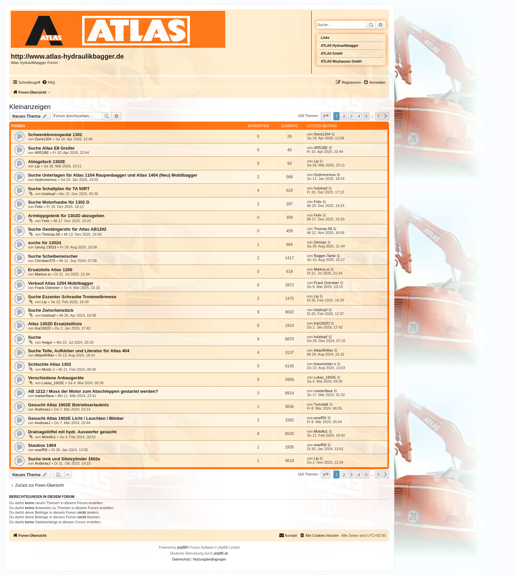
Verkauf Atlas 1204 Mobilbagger (60, 283)
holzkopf (48, 194)
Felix (39, 207)
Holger (47, 342)
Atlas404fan (44, 355)
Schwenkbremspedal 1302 (55, 134)
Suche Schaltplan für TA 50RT (59, 188)
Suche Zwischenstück (51, 310)
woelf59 (320, 418)
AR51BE (42, 153)
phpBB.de (221, 553)
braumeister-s (325, 364)
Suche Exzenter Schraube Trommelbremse (72, 296)
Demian (320, 242)
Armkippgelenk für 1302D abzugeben (66, 215)
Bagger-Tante (325, 256)
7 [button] (378, 116)
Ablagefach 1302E (46, 161)
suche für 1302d (44, 242)
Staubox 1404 (42, 445)
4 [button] (358, 116)
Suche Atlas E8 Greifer (51, 148)
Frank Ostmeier (47, 288)
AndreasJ (42, 409)
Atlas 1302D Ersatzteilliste (55, 323)
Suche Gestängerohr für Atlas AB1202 (67, 229)
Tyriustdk (321, 404)
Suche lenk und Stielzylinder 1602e (64, 458)
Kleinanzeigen (30, 106)
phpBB (182, 547)
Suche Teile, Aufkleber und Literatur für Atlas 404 (78, 350)
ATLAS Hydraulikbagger (339, 45)
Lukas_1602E (53, 383)
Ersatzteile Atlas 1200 (50, 269)
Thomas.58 (51, 234)
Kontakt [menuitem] (288, 535)
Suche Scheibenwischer (53, 256)
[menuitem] (48, 82)
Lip (37, 166)
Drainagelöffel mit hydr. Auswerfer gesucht (72, 431)
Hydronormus (46, 180)
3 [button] (351, 116)
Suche (34, 337)
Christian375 (45, 261)
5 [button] (366, 116)
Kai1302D (43, 328)
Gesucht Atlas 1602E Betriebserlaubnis (68, 404)
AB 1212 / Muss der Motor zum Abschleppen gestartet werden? (93, 391)
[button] (326, 116)
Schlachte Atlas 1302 (49, 364)
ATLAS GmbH (331, 53)
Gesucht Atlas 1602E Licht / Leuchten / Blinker (76, 418)
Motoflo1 (49, 437)
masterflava (44, 396)
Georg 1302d (45, 247)
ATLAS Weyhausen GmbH (341, 61)
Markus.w (42, 274)
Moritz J (48, 369)
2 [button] (344, 116)
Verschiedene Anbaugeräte (56, 377)
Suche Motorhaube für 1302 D (58, 202)
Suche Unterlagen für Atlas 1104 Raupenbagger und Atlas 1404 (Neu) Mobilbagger (112, 175)
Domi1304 (43, 139)
